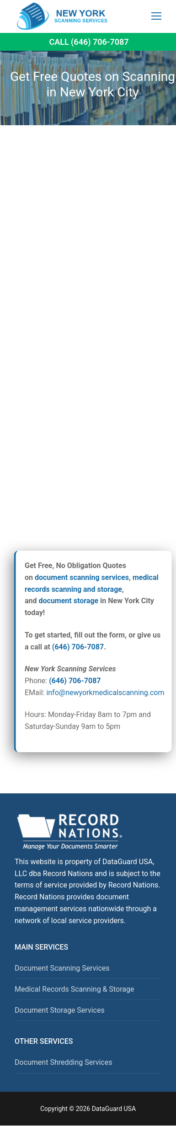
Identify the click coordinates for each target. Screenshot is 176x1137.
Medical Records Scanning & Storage (74, 989)
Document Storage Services (60, 1010)
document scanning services (82, 577)
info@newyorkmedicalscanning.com (105, 692)
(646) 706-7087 (78, 647)
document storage (69, 600)
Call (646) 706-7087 (88, 42)
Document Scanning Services (62, 968)
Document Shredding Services (63, 1062)
